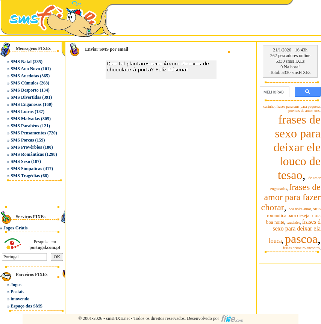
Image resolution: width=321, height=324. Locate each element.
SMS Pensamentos (28, 133)
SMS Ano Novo (25, 68)
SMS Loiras (22, 111)
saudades (293, 222)
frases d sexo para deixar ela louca (295, 231)
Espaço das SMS (26, 306)
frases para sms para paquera (298, 106)
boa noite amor (300, 209)
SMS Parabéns (25, 125)
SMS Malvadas (25, 118)
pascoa (301, 239)
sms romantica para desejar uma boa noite (293, 215)
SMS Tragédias (25, 175)
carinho (269, 106)
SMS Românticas (27, 154)
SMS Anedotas (25, 75)
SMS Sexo (20, 161)
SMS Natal (21, 61)
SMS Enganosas (26, 104)
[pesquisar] (273, 92)
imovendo (20, 298)
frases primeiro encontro (301, 248)
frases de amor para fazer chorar (291, 197)
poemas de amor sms (304, 111)
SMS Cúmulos (24, 83)
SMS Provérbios (26, 147)
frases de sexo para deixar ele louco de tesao (297, 147)
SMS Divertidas (26, 97)
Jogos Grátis (15, 228)
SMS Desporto (24, 90)
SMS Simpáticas (26, 168)
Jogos (16, 284)
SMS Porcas (22, 140)
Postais (17, 291)
